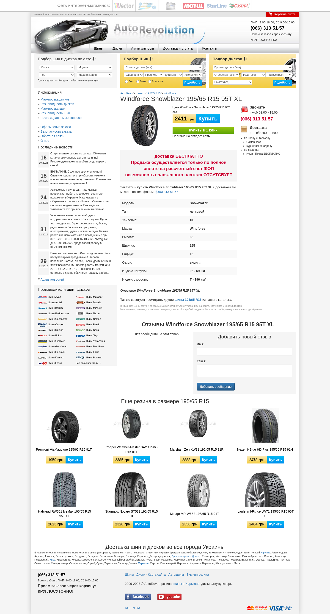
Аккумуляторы (142, 48)
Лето (129, 81)
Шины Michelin (93, 308)
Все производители (87, 363)
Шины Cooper (55, 324)
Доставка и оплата (177, 48)
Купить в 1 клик (203, 130)
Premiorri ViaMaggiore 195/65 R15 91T (64, 449)
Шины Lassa (55, 363)
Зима (141, 81)
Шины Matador (93, 297)
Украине (265, 552)
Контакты (209, 48)
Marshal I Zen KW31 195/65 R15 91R (196, 449)
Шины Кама (92, 352)
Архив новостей (52, 279)
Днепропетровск (181, 556)
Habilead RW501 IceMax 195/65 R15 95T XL (64, 514)
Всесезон (156, 81)
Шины (98, 48)
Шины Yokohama (95, 341)
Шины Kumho (55, 357)
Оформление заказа (56, 127)
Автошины (176, 574)
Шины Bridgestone (58, 313)
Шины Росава (93, 357)
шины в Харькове (186, 584)
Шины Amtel (55, 302)
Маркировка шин (53, 108)
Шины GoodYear (57, 346)
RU (127, 608)
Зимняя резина (198, 574)
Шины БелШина (94, 346)
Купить (207, 118)
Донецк (196, 556)
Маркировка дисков (55, 99)
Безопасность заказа (56, 131)
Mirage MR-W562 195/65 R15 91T (194, 514)
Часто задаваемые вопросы (61, 118)
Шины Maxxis (93, 302)
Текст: (201, 361)
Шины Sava (92, 330)
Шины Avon (54, 297)
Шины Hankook (56, 352)
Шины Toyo (92, 335)
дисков (83, 289)
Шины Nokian (93, 319)
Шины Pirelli (92, 324)
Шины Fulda (55, 335)
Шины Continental (58, 319)
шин (70, 289)
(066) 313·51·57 (267, 28)
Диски (117, 48)
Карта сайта (157, 574)
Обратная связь (52, 136)
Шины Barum (55, 308)
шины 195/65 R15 (188, 299)
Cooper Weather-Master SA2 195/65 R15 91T (131, 449)
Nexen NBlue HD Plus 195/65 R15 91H (265, 449)
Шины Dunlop (55, 330)
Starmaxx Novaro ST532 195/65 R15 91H (131, 514)
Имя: (200, 344)
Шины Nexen (92, 313)
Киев (52, 559)
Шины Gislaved (56, 341)
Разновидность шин (55, 113)
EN (132, 608)
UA (138, 608)
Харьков (143, 563)
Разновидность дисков (57, 104)
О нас (45, 140)
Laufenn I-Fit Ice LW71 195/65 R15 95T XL (265, 514)
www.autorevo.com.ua (46, 14)
